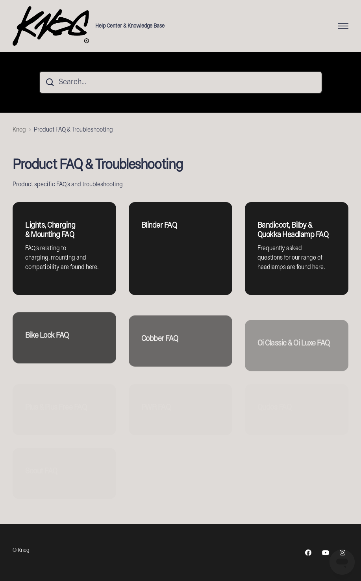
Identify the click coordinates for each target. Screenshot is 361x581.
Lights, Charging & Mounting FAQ (50, 230)
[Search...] (180, 82)
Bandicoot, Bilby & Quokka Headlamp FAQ (293, 230)
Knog (19, 129)
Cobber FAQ (159, 348)
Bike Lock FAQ (47, 342)
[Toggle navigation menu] (343, 26)
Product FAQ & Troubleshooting (73, 129)
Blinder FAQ (159, 225)
